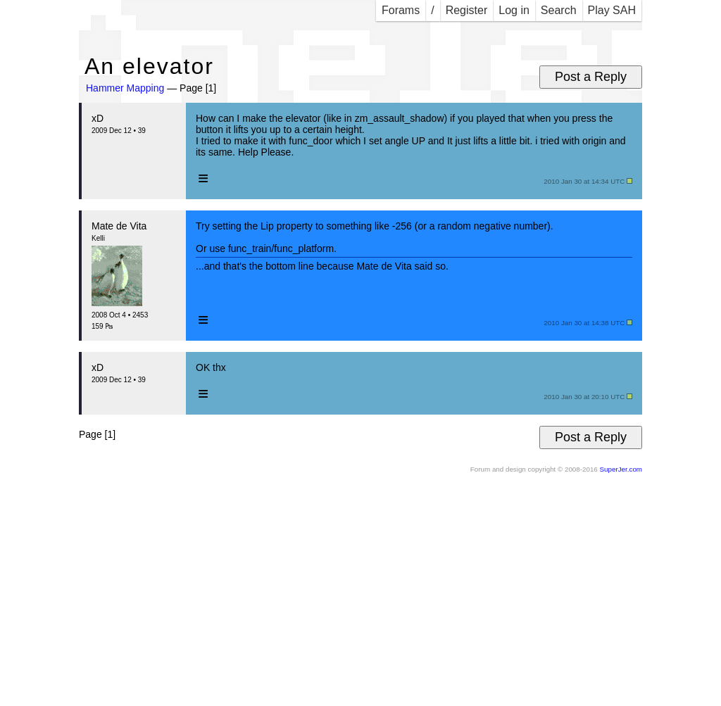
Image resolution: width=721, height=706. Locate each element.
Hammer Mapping (125, 88)
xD (98, 118)
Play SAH (612, 10)
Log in (514, 10)
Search (559, 10)
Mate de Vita (119, 226)
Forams (401, 10)
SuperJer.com (621, 469)
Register (467, 10)
